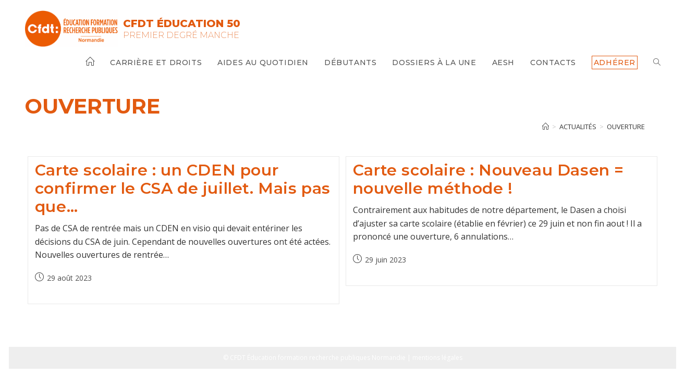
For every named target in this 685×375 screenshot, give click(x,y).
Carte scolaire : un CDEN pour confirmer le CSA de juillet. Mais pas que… (183, 188)
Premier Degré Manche (181, 35)
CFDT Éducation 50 (181, 23)
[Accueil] (545, 126)
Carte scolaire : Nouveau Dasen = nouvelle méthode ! (488, 179)
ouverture (626, 126)
